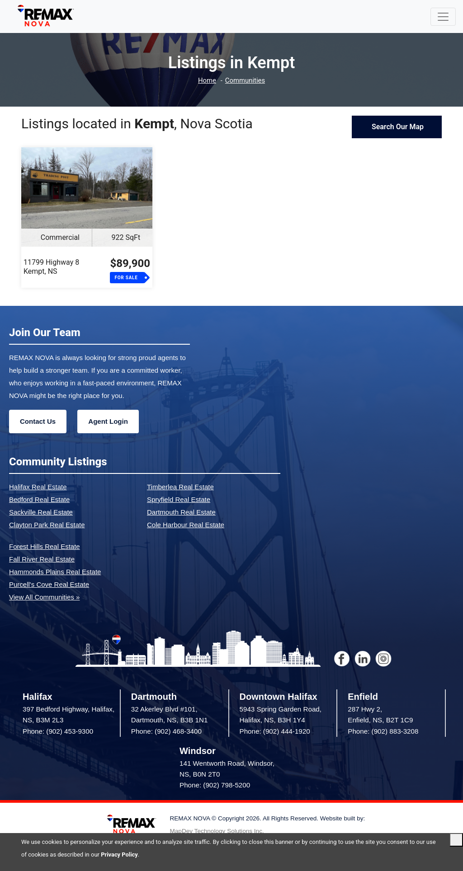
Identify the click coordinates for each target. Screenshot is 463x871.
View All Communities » (44, 597)
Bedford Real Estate (39, 499)
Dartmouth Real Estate (181, 512)
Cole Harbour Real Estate (185, 525)
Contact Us (38, 421)
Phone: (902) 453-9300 (58, 731)
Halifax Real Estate (38, 487)
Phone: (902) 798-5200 (215, 785)
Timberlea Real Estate (180, 487)
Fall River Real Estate (42, 559)
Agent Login (108, 421)
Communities (245, 80)
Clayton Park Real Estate (47, 525)
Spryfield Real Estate (178, 499)
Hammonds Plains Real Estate (55, 572)
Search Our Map (397, 126)
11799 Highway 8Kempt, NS (51, 267)
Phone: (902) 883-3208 (383, 731)
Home (207, 80)
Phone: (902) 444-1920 (275, 731)
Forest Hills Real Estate (44, 546)
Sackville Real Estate (41, 512)
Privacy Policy (119, 854)
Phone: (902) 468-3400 (166, 731)
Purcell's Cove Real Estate (49, 584)
